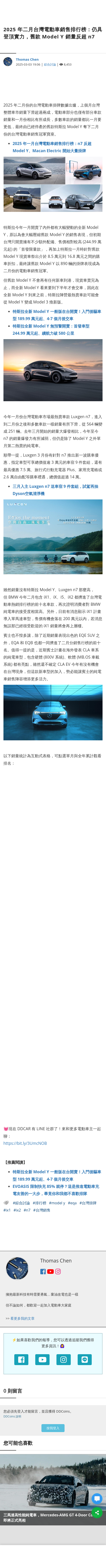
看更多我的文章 (22, 1318)
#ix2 (18, 1210)
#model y (57, 1202)
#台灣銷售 (41, 1210)
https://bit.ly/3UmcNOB (25, 1143)
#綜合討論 (22, 1202)
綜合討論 (50, 64)
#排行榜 (40, 1202)
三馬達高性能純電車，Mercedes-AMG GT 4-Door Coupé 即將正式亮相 (51, 1517)
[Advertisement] (53, 81)
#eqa (73, 1202)
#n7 (27, 1210)
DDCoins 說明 (12, 1416)
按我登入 (53, 1428)
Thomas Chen (27, 59)
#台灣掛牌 (88, 1202)
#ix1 (7, 1210)
